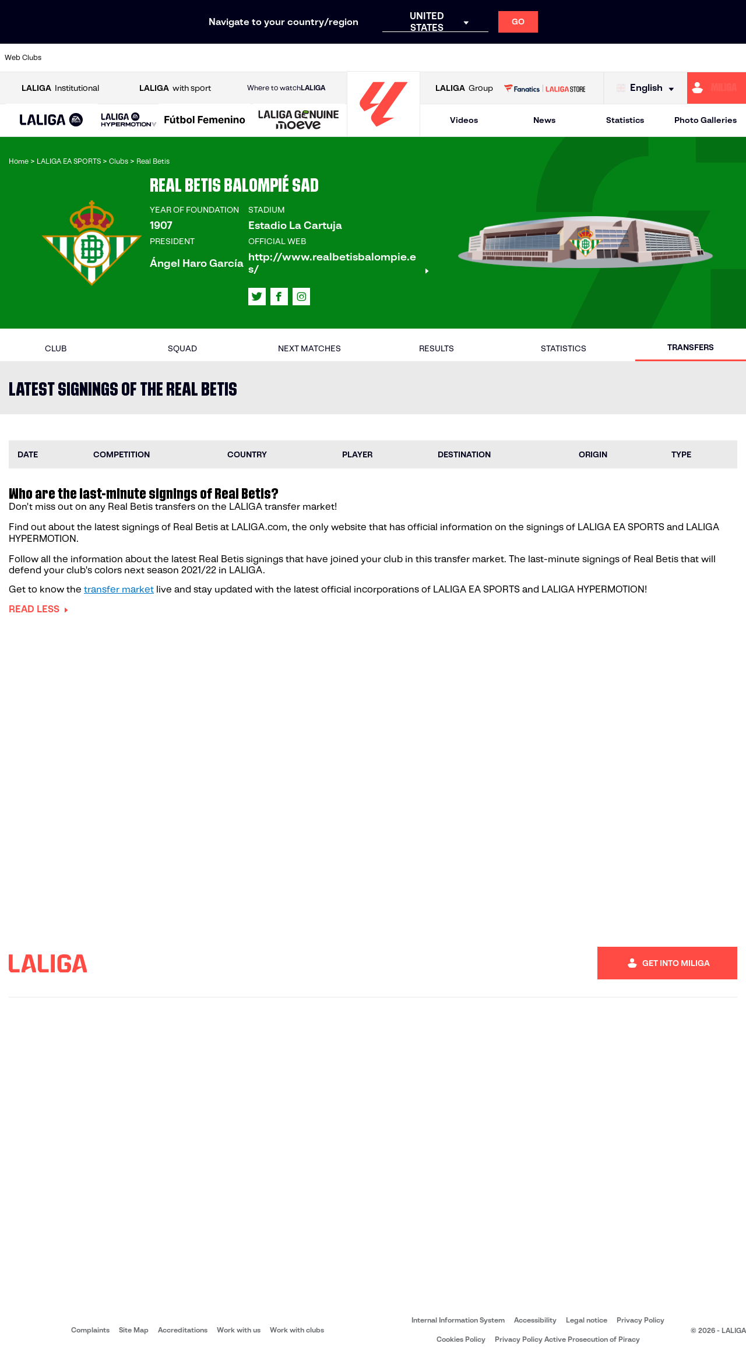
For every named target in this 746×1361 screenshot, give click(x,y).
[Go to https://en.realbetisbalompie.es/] (557, 57)
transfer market (119, 589)
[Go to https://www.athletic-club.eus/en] (67, 57)
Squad (182, 348)
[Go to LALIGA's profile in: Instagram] (301, 296)
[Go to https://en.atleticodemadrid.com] (102, 57)
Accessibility (535, 1320)
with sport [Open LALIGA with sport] (175, 88)
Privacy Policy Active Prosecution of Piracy (567, 1339)
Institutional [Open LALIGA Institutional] (60, 88)
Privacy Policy (640, 1320)
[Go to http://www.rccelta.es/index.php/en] (172, 57)
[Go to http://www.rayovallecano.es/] (453, 57)
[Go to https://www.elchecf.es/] (242, 57)
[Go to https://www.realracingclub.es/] (418, 57)
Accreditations (182, 1330)
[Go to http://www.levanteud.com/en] (347, 57)
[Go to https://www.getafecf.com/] (312, 57)
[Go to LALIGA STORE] (544, 88)
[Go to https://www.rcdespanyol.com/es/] (523, 57)
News (544, 120)
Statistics (625, 120)
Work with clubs (297, 1330)
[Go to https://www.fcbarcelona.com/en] (277, 57)
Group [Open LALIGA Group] (464, 88)
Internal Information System (458, 1320)
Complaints (90, 1330)
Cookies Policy (461, 1339)
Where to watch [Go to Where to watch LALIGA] (286, 88)
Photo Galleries (705, 120)
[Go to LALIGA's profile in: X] (257, 296)
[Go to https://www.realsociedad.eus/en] (627, 57)
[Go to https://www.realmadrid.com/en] (592, 57)
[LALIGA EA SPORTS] (51, 120)
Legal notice (586, 1320)
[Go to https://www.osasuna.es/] (137, 57)
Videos (464, 120)
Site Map (134, 1330)
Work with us (239, 1330)
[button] (51, 120)
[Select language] (648, 88)
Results (436, 348)
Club (55, 348)
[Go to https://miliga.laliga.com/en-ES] (716, 88)
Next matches (309, 348)
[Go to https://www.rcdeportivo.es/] (488, 57)
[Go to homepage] (383, 131)
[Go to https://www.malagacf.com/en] (382, 57)
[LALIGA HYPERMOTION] (129, 120)
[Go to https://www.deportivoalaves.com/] (207, 57)
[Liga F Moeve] (205, 120)
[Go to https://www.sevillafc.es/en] (662, 57)
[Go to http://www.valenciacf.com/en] (697, 57)
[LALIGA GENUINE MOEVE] (299, 120)
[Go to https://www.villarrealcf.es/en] (732, 57)
